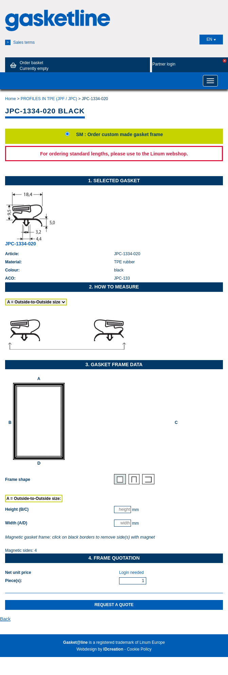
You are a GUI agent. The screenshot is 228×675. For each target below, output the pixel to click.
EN (211, 39)
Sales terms (20, 42)
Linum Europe (152, 642)
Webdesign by (99, 649)
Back (5, 619)
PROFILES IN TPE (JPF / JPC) (49, 98)
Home (10, 98)
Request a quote (113, 604)
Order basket (28, 65)
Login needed (131, 572)
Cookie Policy (139, 649)
